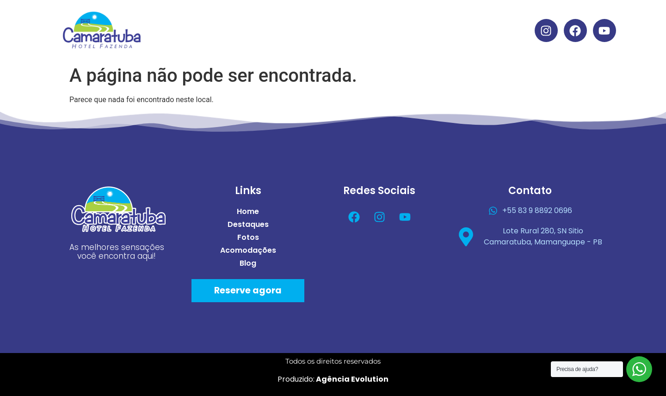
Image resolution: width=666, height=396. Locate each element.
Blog (342, 41)
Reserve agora (248, 290)
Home (244, 19)
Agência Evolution (351, 379)
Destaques (300, 19)
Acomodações (420, 19)
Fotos (355, 19)
